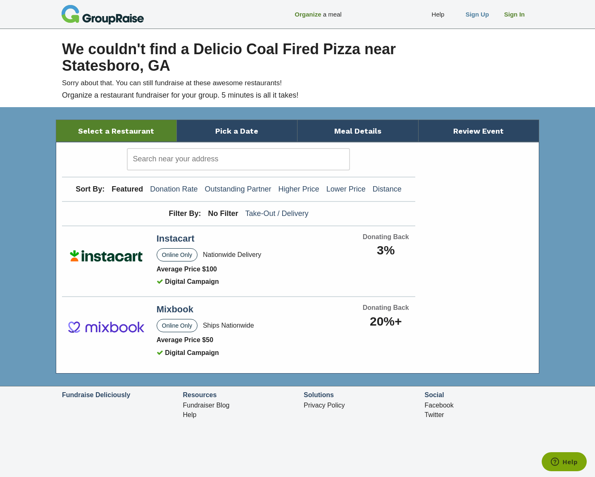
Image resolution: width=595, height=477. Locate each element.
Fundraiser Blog (206, 405)
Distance (387, 189)
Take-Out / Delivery (277, 213)
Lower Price (346, 189)
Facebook (439, 405)
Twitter (434, 414)
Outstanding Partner (238, 189)
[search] (238, 159)
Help (190, 414)
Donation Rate (174, 189)
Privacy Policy (324, 405)
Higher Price (298, 189)
